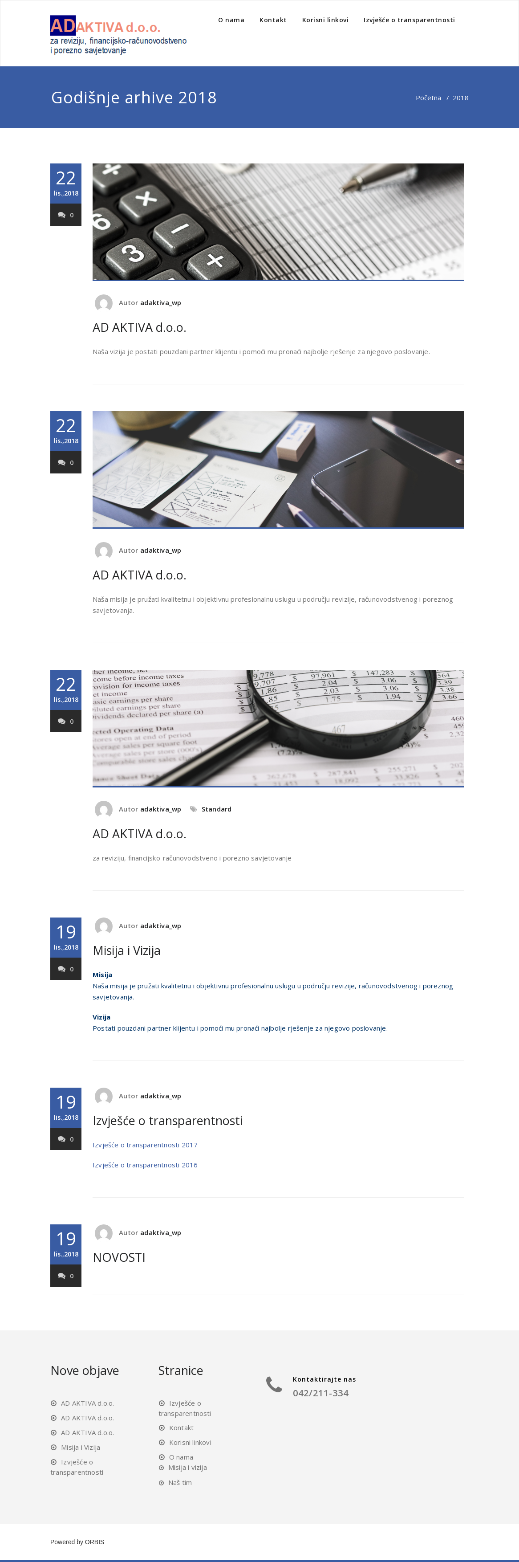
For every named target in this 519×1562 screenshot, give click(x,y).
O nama (231, 20)
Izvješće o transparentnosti (409, 20)
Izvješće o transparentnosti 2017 (145, 1144)
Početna (428, 97)
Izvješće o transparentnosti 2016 (145, 1164)
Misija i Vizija (127, 950)
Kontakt (273, 20)
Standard (217, 808)
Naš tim (180, 1482)
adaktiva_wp (160, 302)
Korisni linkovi (325, 20)
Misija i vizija (187, 1467)
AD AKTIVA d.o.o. (140, 327)
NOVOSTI (119, 1257)
